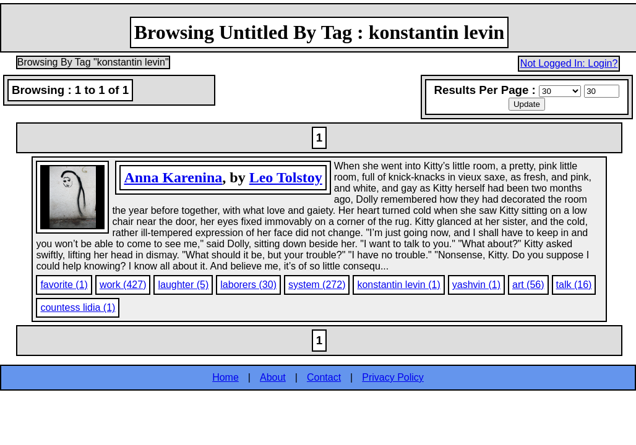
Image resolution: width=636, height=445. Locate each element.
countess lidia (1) (77, 307)
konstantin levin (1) (398, 284)
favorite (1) (63, 284)
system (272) (316, 284)
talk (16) (574, 284)
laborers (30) (248, 284)
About (273, 377)
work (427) (123, 284)
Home (225, 377)
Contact (324, 377)
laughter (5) (183, 284)
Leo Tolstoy (285, 177)
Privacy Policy (393, 377)
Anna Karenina (173, 177)
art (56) (528, 284)
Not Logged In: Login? (568, 63)
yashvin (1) (476, 284)
